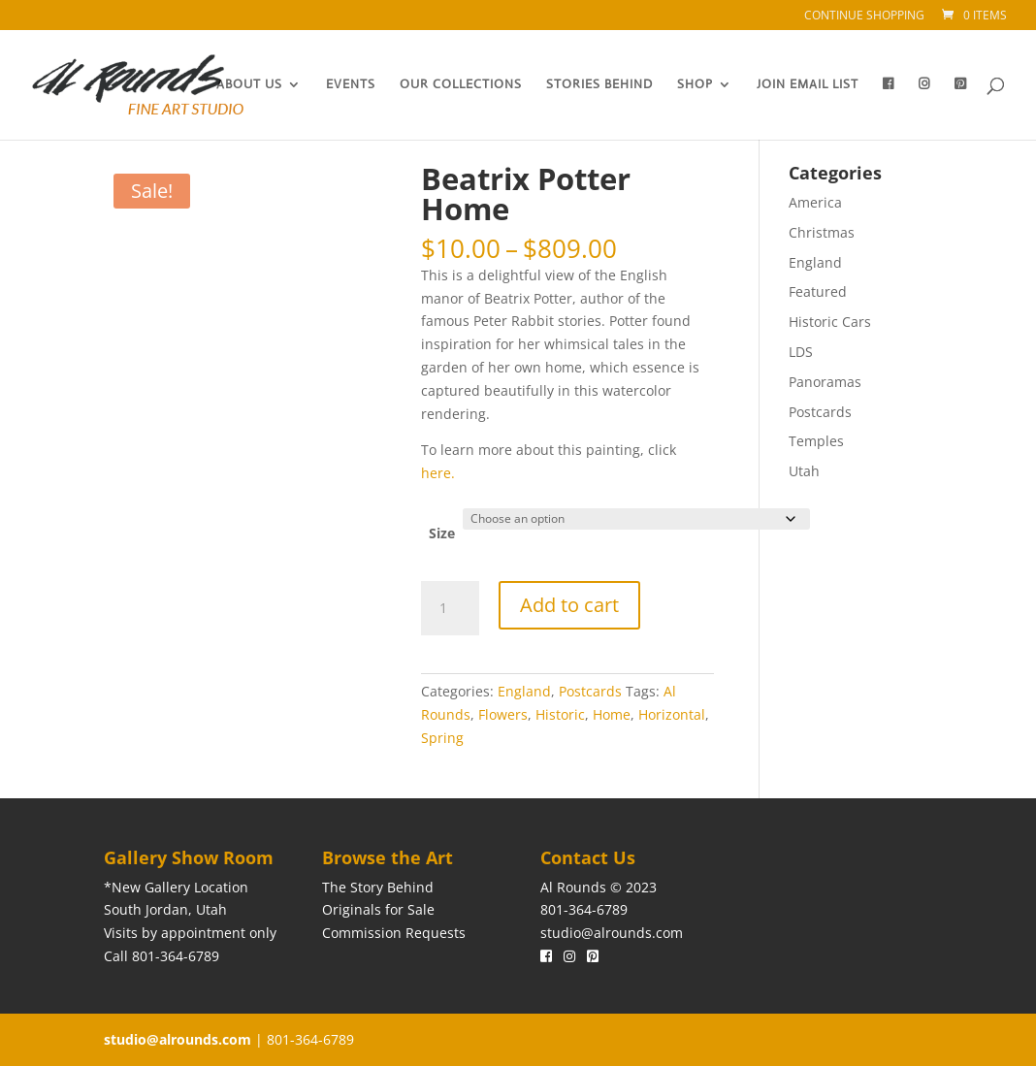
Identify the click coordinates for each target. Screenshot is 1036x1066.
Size (442, 533)
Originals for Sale (378, 909)
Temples (816, 441)
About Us (249, 85)
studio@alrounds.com (611, 932)
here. (440, 473)
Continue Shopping (864, 16)
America (815, 202)
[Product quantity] (450, 608)
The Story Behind (378, 887)
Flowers (503, 714)
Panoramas (825, 381)
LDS (801, 351)
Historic (560, 714)
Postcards (590, 691)
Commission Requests (394, 932)
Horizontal (671, 714)
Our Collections (461, 85)
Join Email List (807, 85)
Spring (442, 737)
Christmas (822, 232)
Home (612, 714)
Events (350, 85)
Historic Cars (830, 321)
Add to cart (569, 605)
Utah (804, 471)
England (524, 691)
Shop (695, 85)
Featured (818, 291)
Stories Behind (599, 85)
